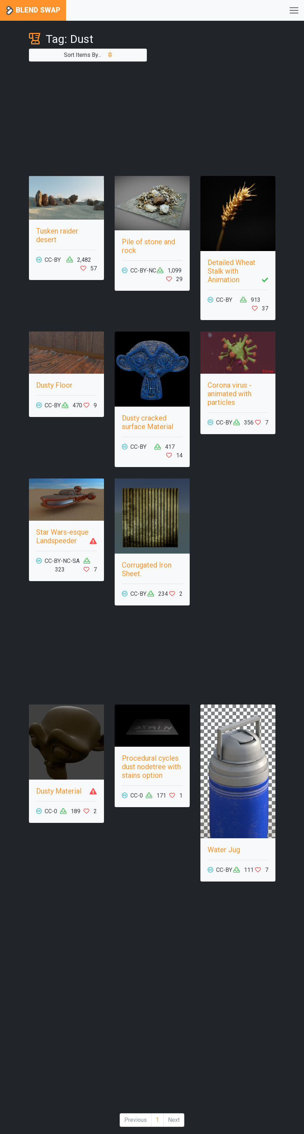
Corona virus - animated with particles (229, 394)
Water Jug (224, 849)
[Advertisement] (152, 119)
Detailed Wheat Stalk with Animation (231, 271)
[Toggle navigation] (294, 10)
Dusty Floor (54, 385)
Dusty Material (58, 791)
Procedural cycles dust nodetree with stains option (151, 767)
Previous (135, 1119)
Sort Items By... (88, 54)
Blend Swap (33, 10)
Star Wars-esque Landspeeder (62, 536)
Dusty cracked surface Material (147, 422)
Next (174, 1119)
